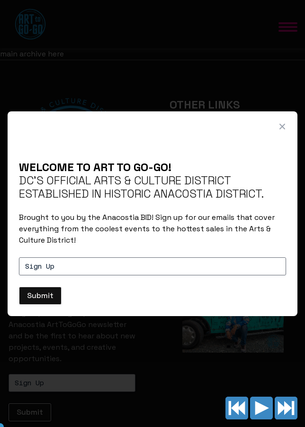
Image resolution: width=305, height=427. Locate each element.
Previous (236, 408)
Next (286, 408)
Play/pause (261, 408)
